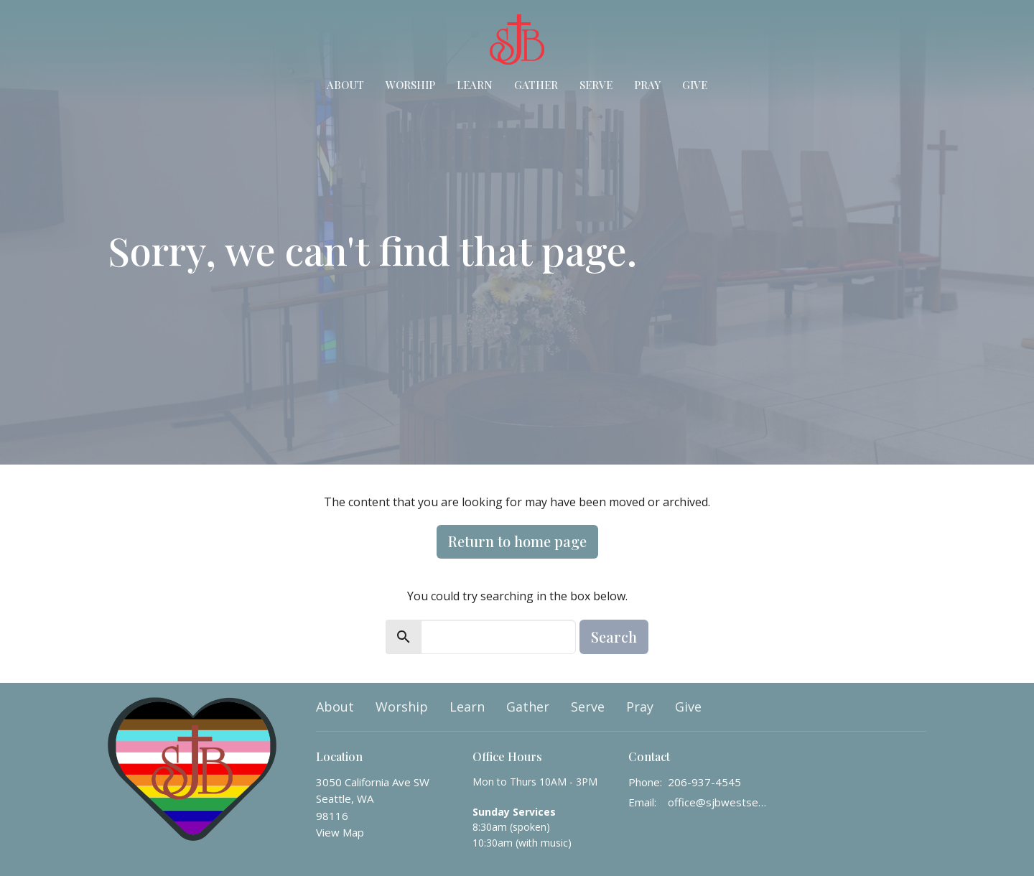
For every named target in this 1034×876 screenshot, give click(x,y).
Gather (536, 85)
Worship (410, 85)
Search (614, 636)
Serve (596, 85)
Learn (475, 85)
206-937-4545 (704, 782)
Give (694, 85)
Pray (647, 85)
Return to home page (517, 541)
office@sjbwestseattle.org (719, 802)
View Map (340, 832)
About (345, 85)
